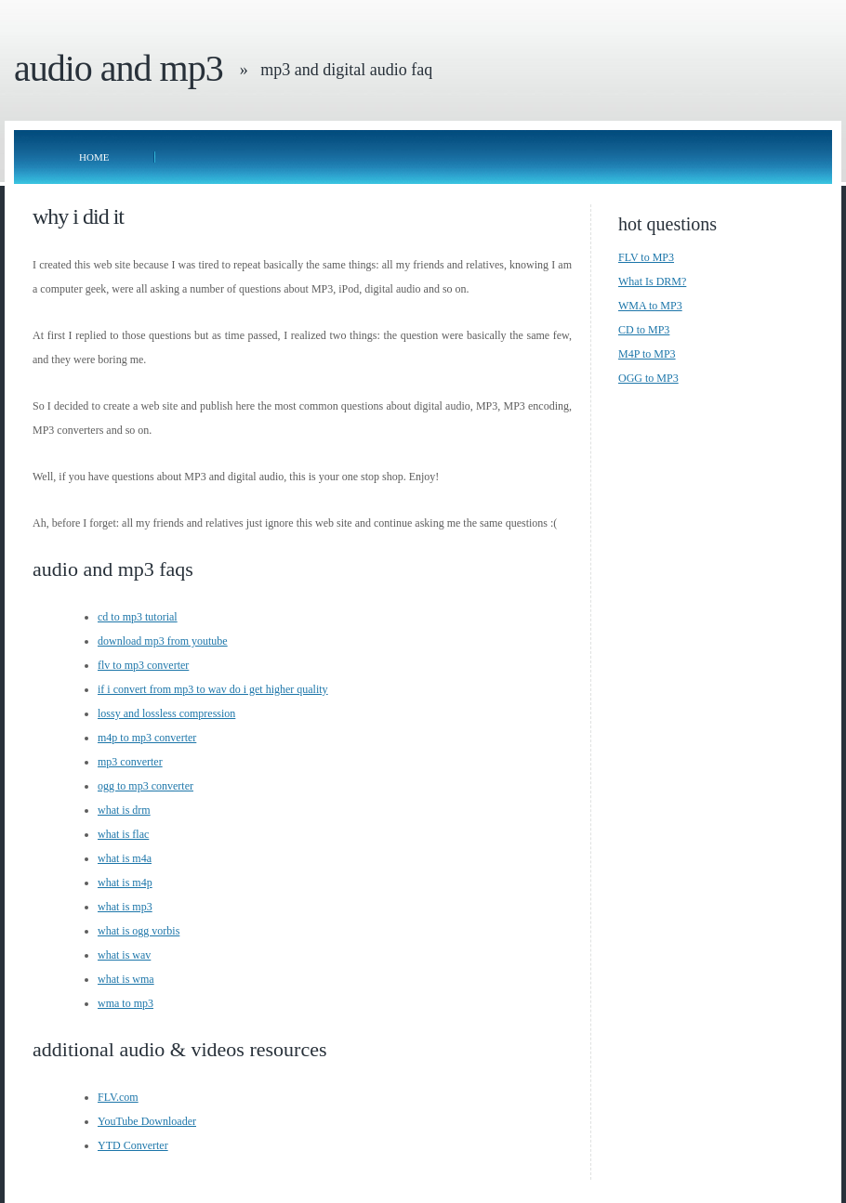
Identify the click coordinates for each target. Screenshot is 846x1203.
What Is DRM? (652, 281)
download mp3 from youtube (163, 640)
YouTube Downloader (147, 1121)
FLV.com (118, 1097)
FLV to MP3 (646, 257)
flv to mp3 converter (143, 665)
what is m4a (125, 858)
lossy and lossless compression (166, 713)
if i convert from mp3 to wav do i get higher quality (213, 689)
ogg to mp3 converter (145, 785)
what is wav (124, 954)
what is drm (124, 810)
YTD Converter (133, 1145)
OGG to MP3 (648, 378)
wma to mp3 (125, 1003)
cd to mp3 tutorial (138, 616)
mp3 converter (130, 761)
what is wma (126, 979)
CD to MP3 (643, 329)
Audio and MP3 (118, 68)
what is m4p (125, 882)
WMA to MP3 (650, 305)
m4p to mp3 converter (147, 737)
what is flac (123, 834)
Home (94, 157)
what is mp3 (125, 906)
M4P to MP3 (647, 353)
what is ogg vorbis (138, 930)
